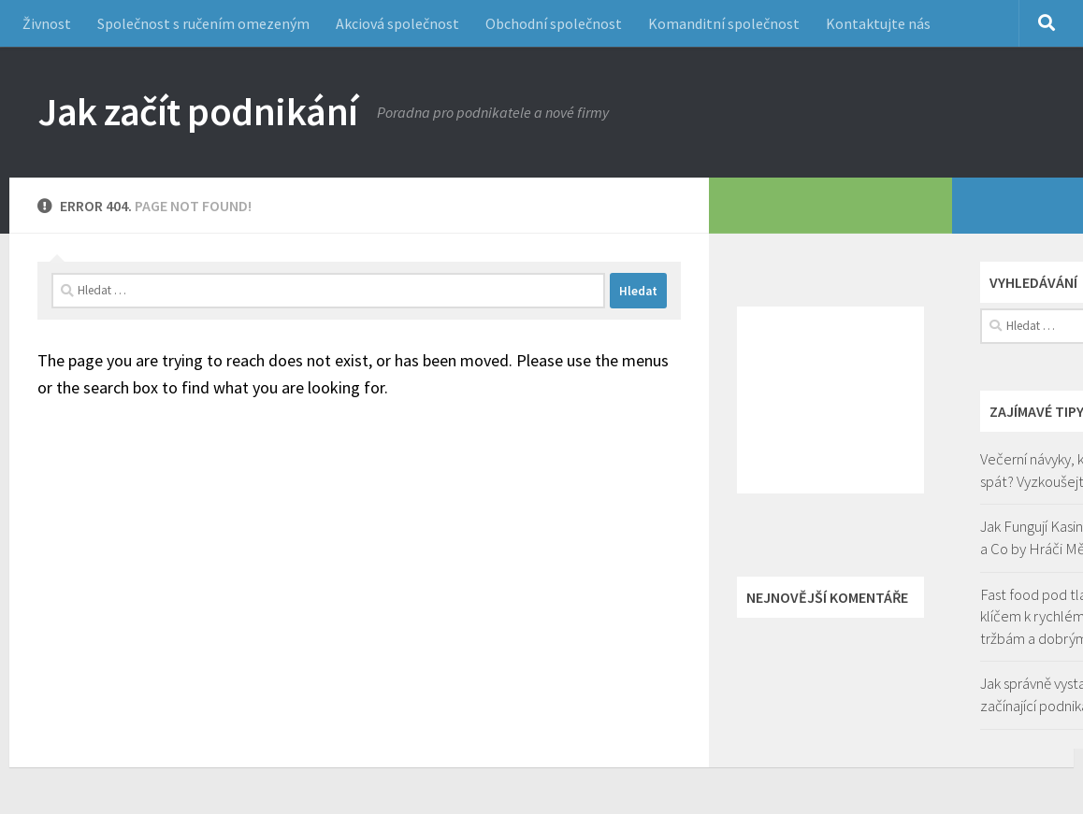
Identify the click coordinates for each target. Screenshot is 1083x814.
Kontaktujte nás (878, 23)
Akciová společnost (397, 23)
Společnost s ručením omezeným (203, 23)
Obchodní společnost (553, 23)
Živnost (46, 23)
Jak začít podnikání (197, 111)
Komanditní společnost (724, 23)
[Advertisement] (830, 400)
